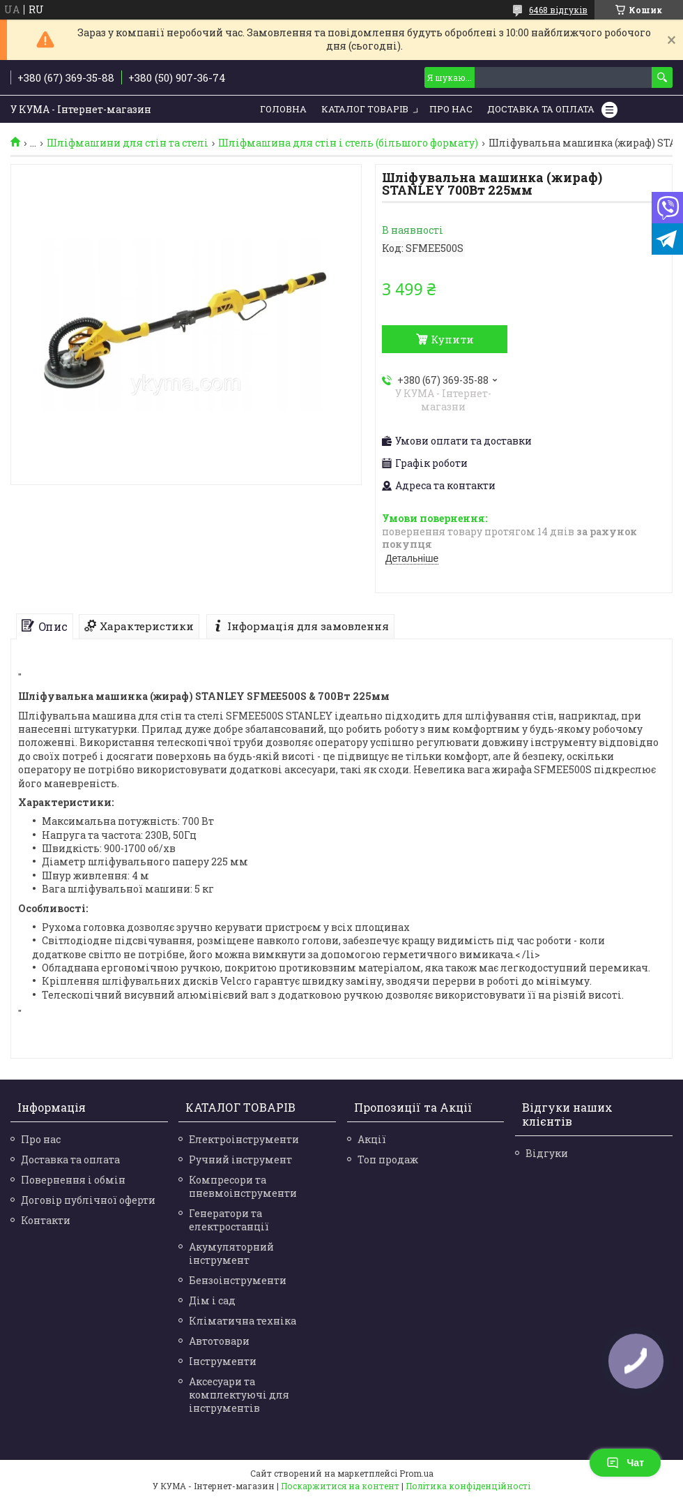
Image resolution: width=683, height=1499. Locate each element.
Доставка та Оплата (540, 109)
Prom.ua (416, 1473)
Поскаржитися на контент (340, 1485)
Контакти (45, 1220)
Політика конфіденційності (468, 1485)
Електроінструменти (244, 1139)
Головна (283, 109)
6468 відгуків (558, 9)
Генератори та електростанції (229, 1220)
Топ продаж (388, 1159)
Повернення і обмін (73, 1179)
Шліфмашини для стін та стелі (127, 143)
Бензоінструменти (237, 1280)
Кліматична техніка (242, 1320)
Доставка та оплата (70, 1159)
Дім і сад (212, 1300)
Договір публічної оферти (88, 1200)
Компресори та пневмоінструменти (243, 1186)
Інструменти (222, 1361)
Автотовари (219, 1341)
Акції (372, 1139)
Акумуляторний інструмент (231, 1253)
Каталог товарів (364, 109)
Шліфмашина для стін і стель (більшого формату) (348, 143)
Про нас (451, 109)
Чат (625, 1462)
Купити (452, 339)
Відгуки (546, 1153)
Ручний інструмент (240, 1159)
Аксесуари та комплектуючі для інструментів (239, 1395)
